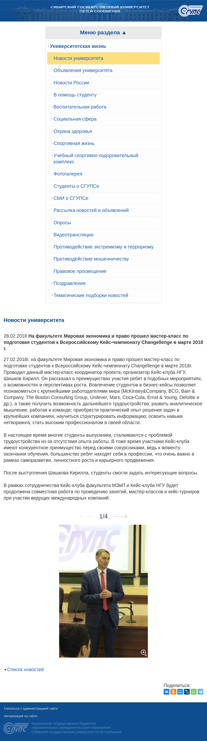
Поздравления (70, 283)
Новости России (71, 82)
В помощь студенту (75, 94)
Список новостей (25, 669)
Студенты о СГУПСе (76, 186)
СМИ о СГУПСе (71, 198)
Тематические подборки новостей (91, 295)
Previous (86, 516)
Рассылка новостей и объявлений (91, 210)
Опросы (62, 222)
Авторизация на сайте (20, 716)
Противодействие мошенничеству (91, 259)
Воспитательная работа (80, 106)
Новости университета (79, 58)
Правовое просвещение (80, 271)
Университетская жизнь (78, 46)
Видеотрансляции (73, 234)
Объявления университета (83, 70)
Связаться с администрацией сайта (31, 708)
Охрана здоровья (73, 131)
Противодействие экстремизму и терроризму (104, 246)
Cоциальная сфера (75, 119)
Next (120, 516)
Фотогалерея (68, 173)
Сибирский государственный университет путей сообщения (100, 9)
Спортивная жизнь (74, 143)
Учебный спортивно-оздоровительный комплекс (96, 158)
